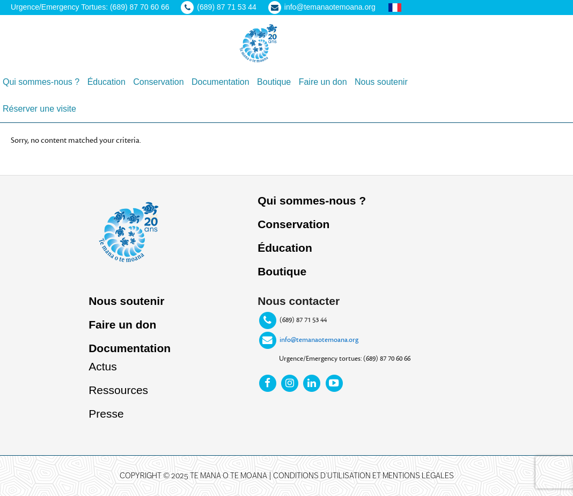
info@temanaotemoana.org (319, 339)
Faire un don (122, 324)
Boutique (282, 271)
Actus (103, 366)
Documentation (130, 348)
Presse (106, 413)
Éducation (285, 248)
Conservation (293, 224)
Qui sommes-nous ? (312, 200)
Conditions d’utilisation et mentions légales (363, 475)
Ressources (118, 390)
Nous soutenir (126, 301)
